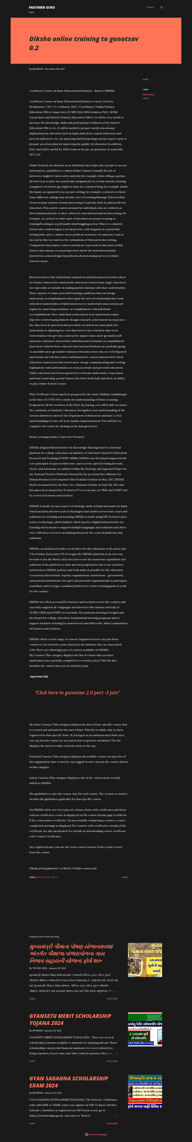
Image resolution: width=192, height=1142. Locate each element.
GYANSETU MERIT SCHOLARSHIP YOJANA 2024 (70, 1019)
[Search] (150, 7)
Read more (112, 998)
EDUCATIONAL (148, 94)
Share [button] (146, 79)
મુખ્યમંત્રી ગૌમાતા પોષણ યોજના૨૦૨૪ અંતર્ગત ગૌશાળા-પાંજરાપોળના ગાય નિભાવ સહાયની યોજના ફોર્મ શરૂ (71, 953)
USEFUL (146, 98)
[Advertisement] (74, 902)
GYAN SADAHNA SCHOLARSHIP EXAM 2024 (68, 1082)
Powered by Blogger (96, 1134)
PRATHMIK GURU (42, 7)
